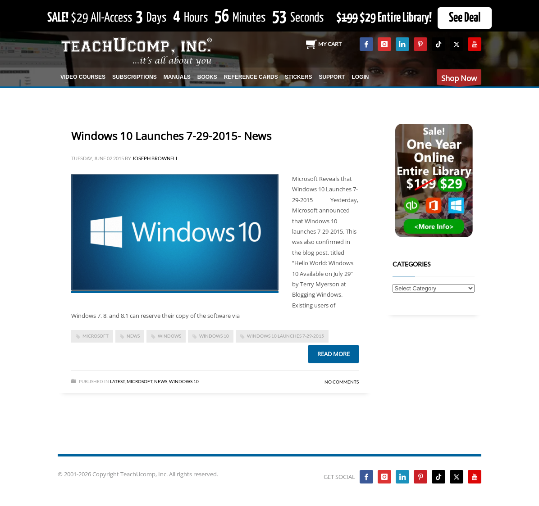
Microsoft (139, 381)
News (160, 381)
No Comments (341, 381)
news (133, 336)
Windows (169, 336)
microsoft (95, 336)
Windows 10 (214, 336)
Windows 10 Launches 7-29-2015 (285, 336)
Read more (333, 354)
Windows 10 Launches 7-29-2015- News (171, 135)
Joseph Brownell (155, 158)
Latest (117, 381)
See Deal (464, 18)
